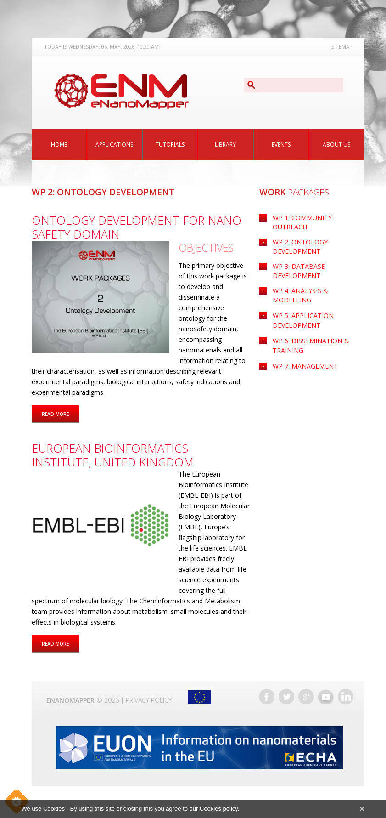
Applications (114, 144)
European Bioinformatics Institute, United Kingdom (113, 455)
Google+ (306, 696)
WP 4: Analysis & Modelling (300, 295)
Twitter (286, 696)
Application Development (303, 320)
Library (225, 144)
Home (59, 144)
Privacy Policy (149, 700)
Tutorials (170, 144)
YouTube (326, 696)
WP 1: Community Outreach (302, 222)
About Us (336, 144)
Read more (60, 413)
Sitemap (341, 46)
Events (281, 144)
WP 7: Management (305, 366)
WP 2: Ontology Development (300, 247)
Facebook (266, 696)
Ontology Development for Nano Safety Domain (136, 227)
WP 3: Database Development (299, 271)
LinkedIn (345, 696)
